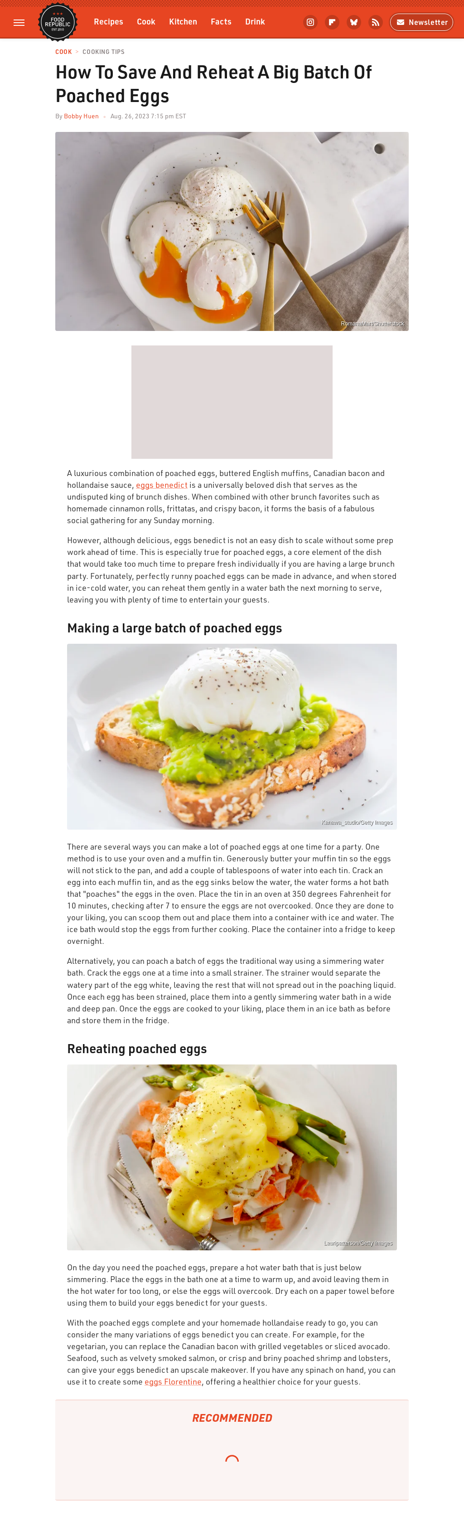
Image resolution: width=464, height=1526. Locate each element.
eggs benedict (162, 485)
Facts (221, 21)
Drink (255, 21)
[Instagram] (310, 22)
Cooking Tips (103, 52)
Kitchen (183, 21)
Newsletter (421, 22)
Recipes (108, 21)
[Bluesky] (354, 22)
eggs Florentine (173, 1381)
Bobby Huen (81, 116)
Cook (146, 21)
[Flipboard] (332, 22)
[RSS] (375, 22)
